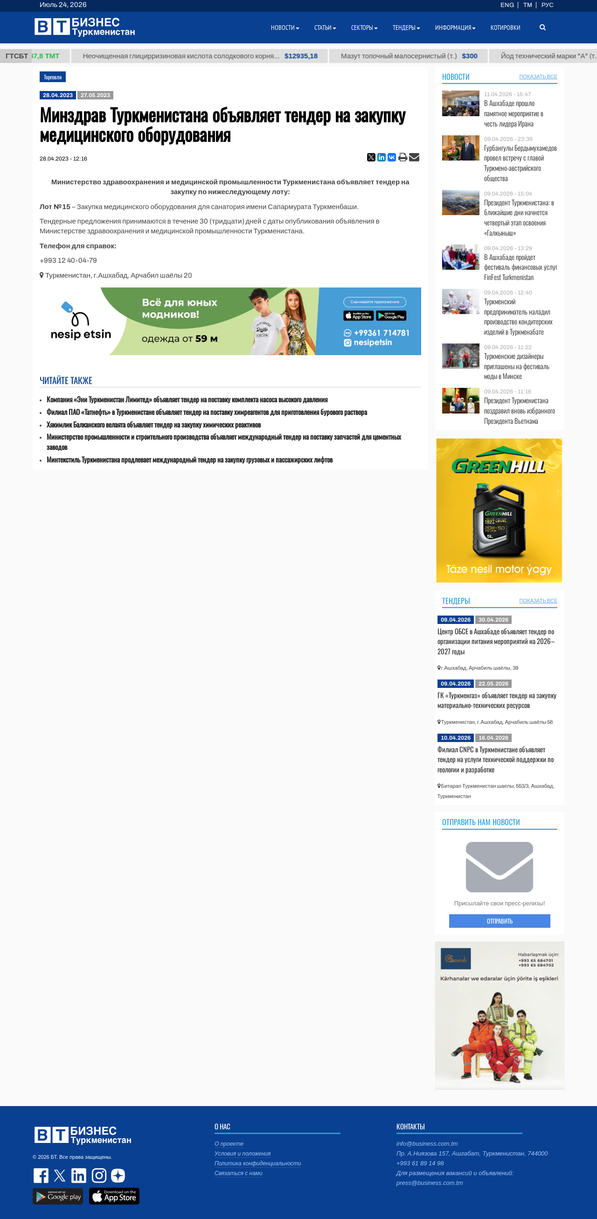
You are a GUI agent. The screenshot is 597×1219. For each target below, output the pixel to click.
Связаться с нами (239, 1173)
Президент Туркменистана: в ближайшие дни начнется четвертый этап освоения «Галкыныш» (519, 217)
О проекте (229, 1144)
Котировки (506, 27)
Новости (456, 76)
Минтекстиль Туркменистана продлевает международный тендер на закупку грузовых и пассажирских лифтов (190, 459)
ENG (507, 5)
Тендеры (456, 600)
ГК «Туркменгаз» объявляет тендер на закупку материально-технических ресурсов (496, 700)
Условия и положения (243, 1153)
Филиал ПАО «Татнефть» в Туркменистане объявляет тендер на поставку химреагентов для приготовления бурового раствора (207, 412)
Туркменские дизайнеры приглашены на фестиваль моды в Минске (516, 366)
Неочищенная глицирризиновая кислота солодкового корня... (208, 56)
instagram (98, 1175)
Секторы (364, 27)
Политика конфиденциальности (258, 1163)
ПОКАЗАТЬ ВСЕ (538, 76)
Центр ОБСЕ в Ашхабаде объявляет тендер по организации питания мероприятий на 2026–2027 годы (496, 641)
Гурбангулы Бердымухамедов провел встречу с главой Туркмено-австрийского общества (520, 163)
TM (527, 5)
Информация (455, 27)
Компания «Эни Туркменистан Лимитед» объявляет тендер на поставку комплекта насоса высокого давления (187, 399)
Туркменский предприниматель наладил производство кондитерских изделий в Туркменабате (518, 316)
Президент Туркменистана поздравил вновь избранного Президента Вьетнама (519, 410)
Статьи (325, 27)
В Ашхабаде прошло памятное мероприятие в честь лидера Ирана (513, 113)
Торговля (53, 77)
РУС (547, 5)
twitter (60, 1175)
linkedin (79, 1175)
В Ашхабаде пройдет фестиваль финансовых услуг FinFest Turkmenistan (520, 267)
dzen (116, 1175)
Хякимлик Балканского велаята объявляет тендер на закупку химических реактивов (154, 424)
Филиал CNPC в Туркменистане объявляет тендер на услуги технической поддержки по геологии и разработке (495, 759)
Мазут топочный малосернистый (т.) (417, 56)
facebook (42, 1175)
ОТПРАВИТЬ (500, 920)
